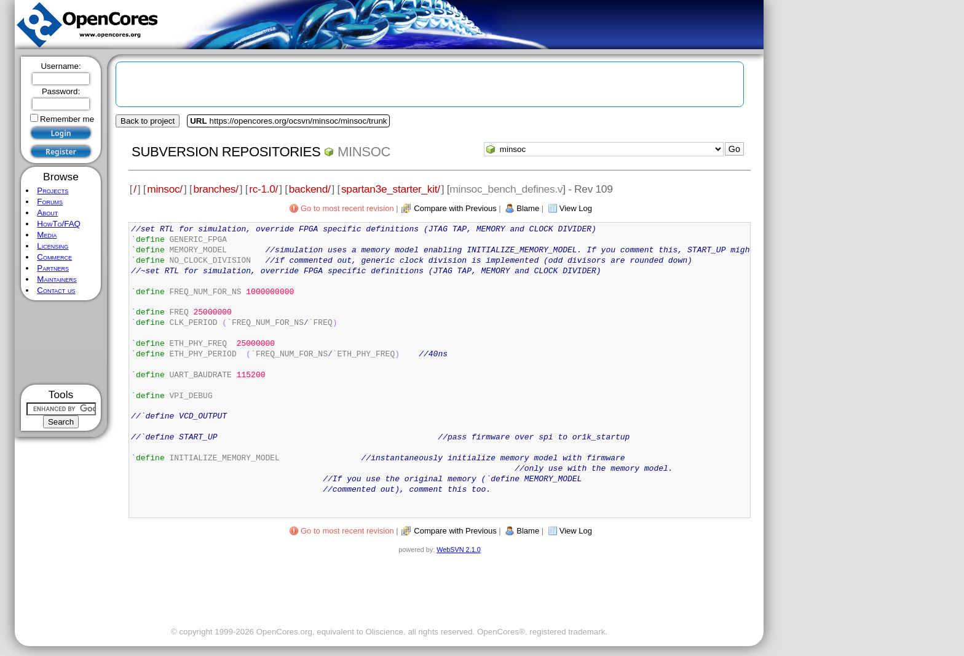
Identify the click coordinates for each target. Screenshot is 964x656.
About (47, 212)
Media (47, 234)
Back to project (147, 121)
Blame (527, 208)
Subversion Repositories (226, 151)
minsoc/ (165, 189)
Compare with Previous (455, 208)
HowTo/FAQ (59, 223)
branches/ (215, 189)
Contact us (56, 290)
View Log (575, 208)
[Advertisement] (61, 342)
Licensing (52, 245)
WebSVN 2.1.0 (458, 549)
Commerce (54, 257)
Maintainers (56, 279)
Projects (52, 190)
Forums (50, 201)
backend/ (310, 189)
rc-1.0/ (263, 189)
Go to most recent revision (347, 208)
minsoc (364, 151)
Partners (53, 268)
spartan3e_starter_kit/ (390, 189)
